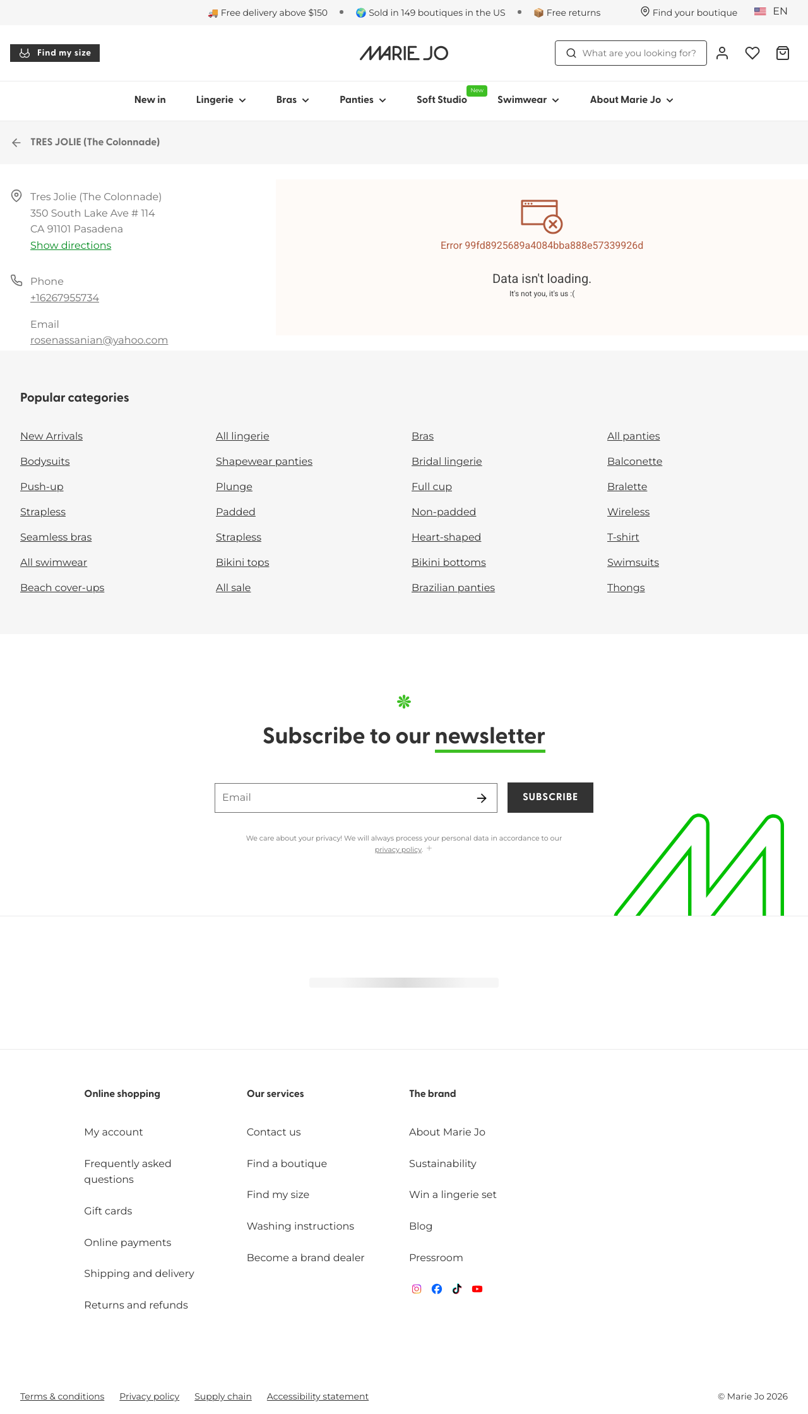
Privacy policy (149, 1396)
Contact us (274, 1133)
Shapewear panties (264, 462)
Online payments (127, 1243)
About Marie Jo (447, 1133)
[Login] (722, 53)
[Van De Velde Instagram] (416, 1291)
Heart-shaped (446, 538)
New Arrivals (51, 437)
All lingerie (243, 437)
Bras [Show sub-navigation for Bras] (293, 100)
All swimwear (53, 563)
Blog (420, 1227)
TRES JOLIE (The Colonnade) (85, 142)
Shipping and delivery (139, 1274)
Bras (423, 437)
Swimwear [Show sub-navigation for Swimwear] (528, 100)
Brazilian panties (453, 588)
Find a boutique (287, 1164)
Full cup (432, 487)
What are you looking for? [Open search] (631, 53)
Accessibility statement (318, 1396)
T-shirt (623, 538)
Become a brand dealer (306, 1258)
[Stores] (689, 13)
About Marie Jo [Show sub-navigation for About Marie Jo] (632, 100)
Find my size (55, 53)
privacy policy (398, 849)
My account (113, 1133)
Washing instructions (300, 1227)
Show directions (70, 246)
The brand (432, 1094)
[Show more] (429, 849)
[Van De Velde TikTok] (457, 1291)
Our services (275, 1094)
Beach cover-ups (62, 588)
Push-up (42, 487)
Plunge (234, 487)
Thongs (626, 588)
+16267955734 (64, 298)
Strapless (43, 512)
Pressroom (436, 1258)
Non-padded (444, 512)
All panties (633, 437)
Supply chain (223, 1396)
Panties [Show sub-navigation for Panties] (363, 100)
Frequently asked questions (128, 1172)
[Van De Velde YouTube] (477, 1291)
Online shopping (122, 1094)
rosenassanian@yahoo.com (99, 341)
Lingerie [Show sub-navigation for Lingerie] (221, 100)
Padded (236, 512)
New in (150, 100)
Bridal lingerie (447, 462)
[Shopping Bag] (783, 53)
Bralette (627, 487)
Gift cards (108, 1212)
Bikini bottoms (449, 563)
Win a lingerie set (453, 1195)
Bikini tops (242, 563)
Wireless (628, 512)
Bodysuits (44, 462)
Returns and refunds (135, 1306)
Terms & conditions (62, 1396)
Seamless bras (56, 538)
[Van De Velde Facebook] (436, 1291)
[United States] (775, 12)
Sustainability (443, 1164)
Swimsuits (633, 563)
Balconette (634, 462)
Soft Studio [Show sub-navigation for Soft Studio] (449, 95)
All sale (233, 588)
